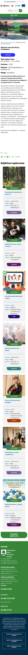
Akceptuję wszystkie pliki (14, 635)
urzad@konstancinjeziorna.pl (9, 563)
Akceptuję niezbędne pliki (14, 641)
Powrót (5, 153)
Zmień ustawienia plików (14, 647)
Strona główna (4, 42)
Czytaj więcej (14, 629)
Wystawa (8, 55)
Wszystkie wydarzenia (14, 535)
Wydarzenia (12, 42)
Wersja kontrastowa (11, 1)
